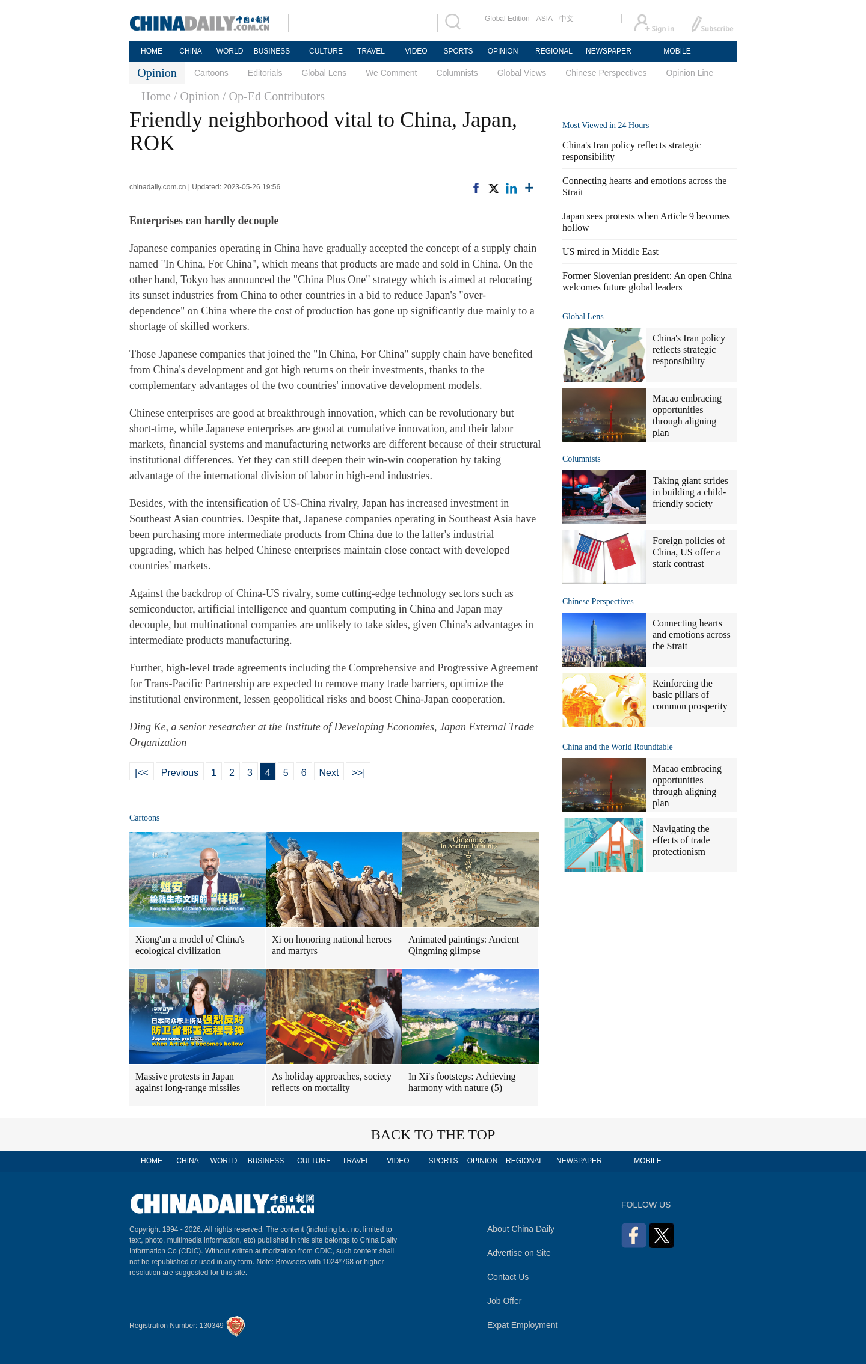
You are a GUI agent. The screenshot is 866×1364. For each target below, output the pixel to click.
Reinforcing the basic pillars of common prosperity (690, 694)
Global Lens (323, 73)
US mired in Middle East (610, 251)
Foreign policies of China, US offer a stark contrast (689, 552)
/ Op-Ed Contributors (274, 96)
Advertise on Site (519, 1253)
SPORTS (458, 51)
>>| (358, 773)
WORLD (230, 51)
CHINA (190, 51)
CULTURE (326, 51)
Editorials (265, 73)
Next (329, 773)
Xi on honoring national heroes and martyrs (332, 945)
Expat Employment (522, 1325)
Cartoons (211, 73)
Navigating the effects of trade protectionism (681, 840)
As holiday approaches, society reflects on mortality (332, 1082)
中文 (566, 18)
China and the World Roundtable (617, 746)
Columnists (457, 73)
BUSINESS (272, 51)
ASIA (544, 18)
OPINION (503, 51)
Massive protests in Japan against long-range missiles (187, 1082)
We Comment (391, 73)
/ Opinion (197, 96)
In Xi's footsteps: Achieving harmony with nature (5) (461, 1082)
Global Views (521, 73)
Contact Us (508, 1277)
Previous (179, 773)
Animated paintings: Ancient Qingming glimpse (463, 945)
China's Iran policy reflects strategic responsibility (689, 349)
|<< (142, 773)
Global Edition (507, 18)
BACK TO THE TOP (433, 1134)
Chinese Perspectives (605, 73)
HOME (151, 51)
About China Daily (520, 1229)
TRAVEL (371, 51)
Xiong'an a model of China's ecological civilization (190, 945)
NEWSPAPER (608, 51)
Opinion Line (690, 73)
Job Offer (504, 1301)
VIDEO (416, 51)
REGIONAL (554, 51)
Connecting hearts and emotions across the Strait (692, 634)
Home (156, 96)
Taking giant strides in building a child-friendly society (690, 492)
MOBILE (676, 51)
